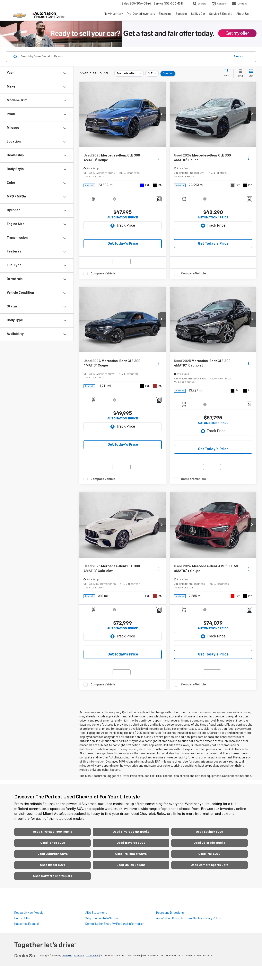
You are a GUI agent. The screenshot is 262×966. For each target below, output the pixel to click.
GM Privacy (92, 956)
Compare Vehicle (102, 273)
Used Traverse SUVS (131, 843)
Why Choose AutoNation (101, 918)
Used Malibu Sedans (131, 865)
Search (238, 56)
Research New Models (28, 912)
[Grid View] (239, 73)
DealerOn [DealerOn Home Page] (67, 956)
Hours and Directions (170, 912)
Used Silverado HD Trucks (131, 831)
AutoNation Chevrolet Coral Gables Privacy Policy (188, 918)
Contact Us (22, 918)
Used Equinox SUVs (209, 831)
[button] (162, 114)
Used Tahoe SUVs (52, 843)
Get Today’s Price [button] (122, 243)
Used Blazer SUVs (52, 865)
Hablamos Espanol (26, 924)
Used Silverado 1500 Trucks (52, 831)
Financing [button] (165, 14)
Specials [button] (181, 14)
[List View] (251, 73)
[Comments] (159, 199)
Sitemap (79, 956)
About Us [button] (242, 14)
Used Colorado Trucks (209, 843)
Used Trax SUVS (209, 854)
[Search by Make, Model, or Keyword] (125, 57)
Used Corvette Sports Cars (52, 876)
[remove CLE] (152, 74)
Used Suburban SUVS (52, 854)
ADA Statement (96, 912)
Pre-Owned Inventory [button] (141, 14)
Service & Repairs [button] (220, 14)
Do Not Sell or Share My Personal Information (114, 924)
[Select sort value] (227, 73)
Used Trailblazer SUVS (131, 854)
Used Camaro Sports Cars (209, 865)
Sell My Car (198, 14)
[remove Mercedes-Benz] (129, 74)
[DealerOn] (24, 955)
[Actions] (158, 158)
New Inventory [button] (113, 14)
